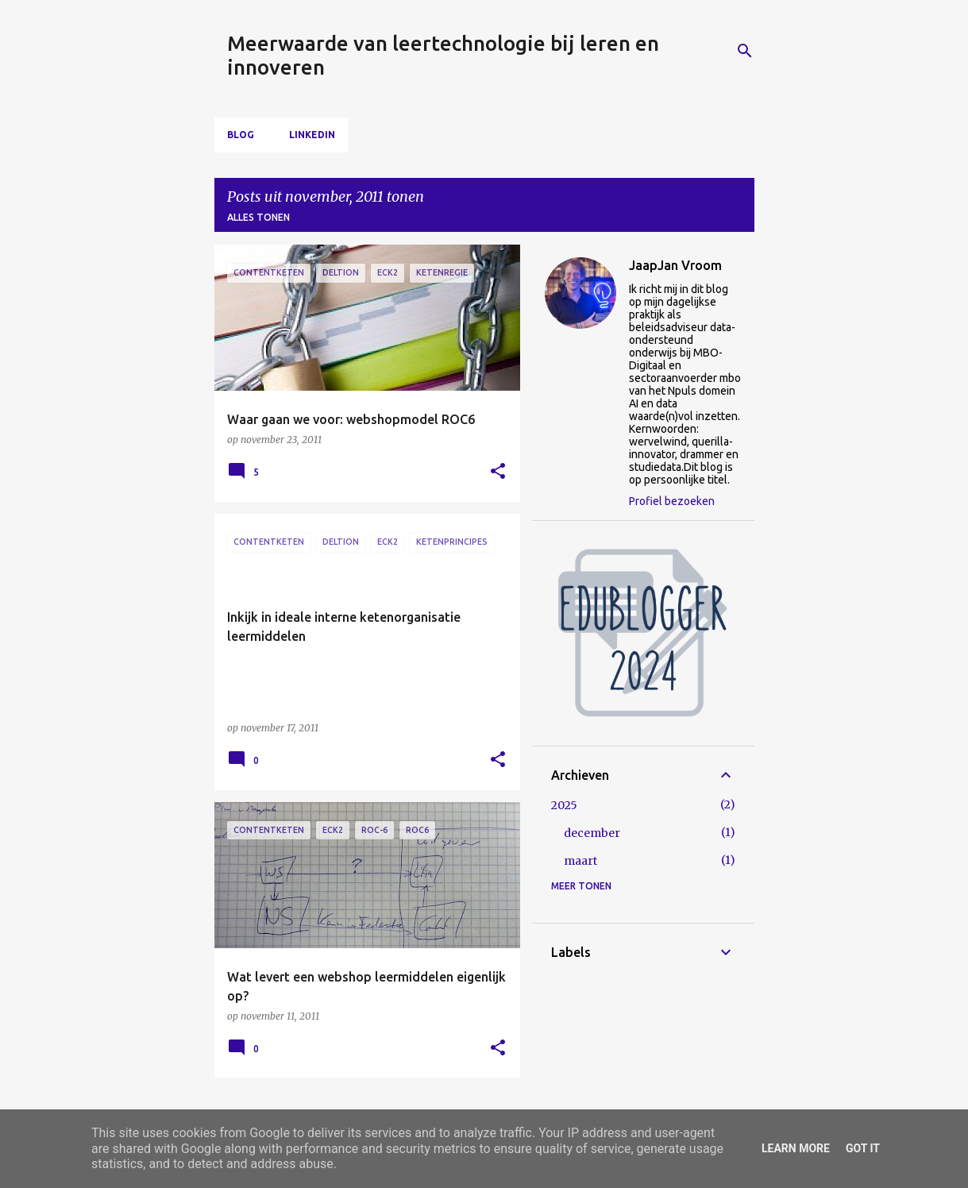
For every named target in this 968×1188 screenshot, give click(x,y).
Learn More (796, 1148)
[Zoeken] (744, 51)
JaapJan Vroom (675, 265)
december (592, 833)
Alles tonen (258, 217)
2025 (564, 805)
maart (580, 861)
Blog (240, 134)
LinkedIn (312, 134)
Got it (863, 1148)
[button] (497, 472)
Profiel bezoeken (672, 501)
